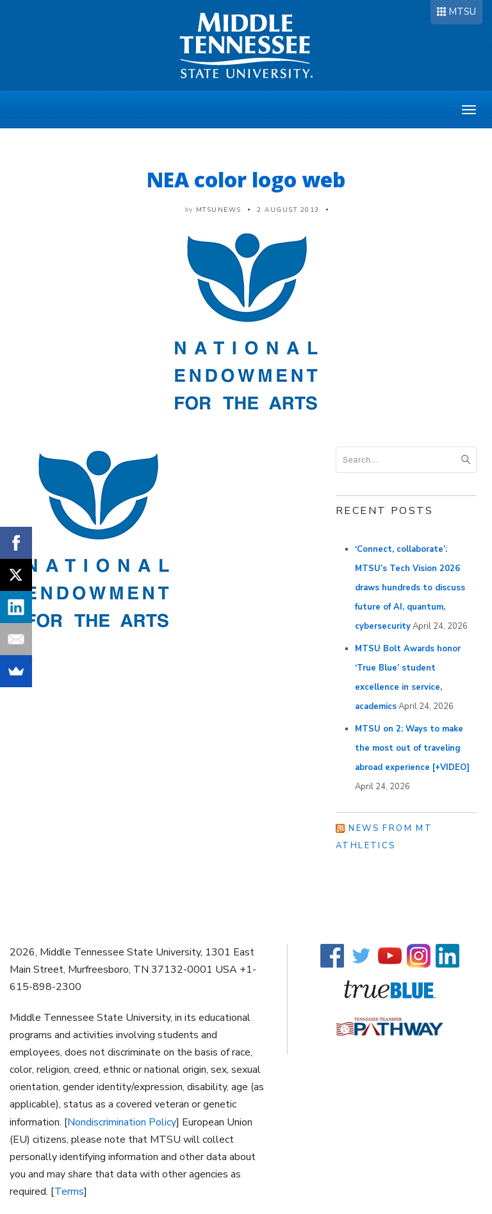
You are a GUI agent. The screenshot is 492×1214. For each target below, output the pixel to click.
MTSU (462, 11)
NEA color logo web (246, 179)
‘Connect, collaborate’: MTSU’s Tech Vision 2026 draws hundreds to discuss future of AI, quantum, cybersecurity (410, 587)
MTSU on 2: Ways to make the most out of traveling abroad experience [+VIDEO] (412, 748)
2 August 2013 (288, 209)
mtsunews (219, 209)
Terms (69, 1191)
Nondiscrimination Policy (121, 1122)
